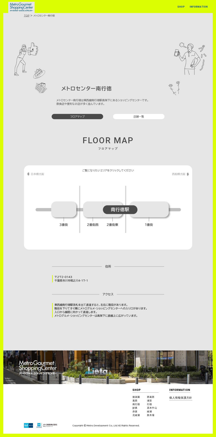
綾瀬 (149, 411)
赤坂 (135, 411)
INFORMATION (199, 6)
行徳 (149, 404)
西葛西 (150, 397)
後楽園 (136, 397)
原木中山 (152, 408)
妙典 (135, 408)
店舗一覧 (138, 116)
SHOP (181, 6)
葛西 (135, 400)
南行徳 (136, 404)
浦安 (149, 400)
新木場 (150, 415)
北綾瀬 (136, 415)
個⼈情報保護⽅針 (180, 397)
